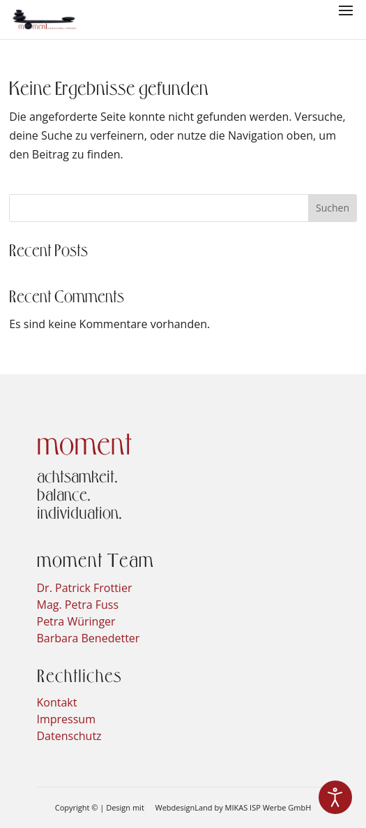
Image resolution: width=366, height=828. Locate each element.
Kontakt (57, 702)
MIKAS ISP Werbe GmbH (268, 807)
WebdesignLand (185, 807)
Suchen (332, 207)
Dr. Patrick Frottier (84, 588)
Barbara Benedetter (88, 638)
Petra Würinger (76, 621)
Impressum (66, 719)
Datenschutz (69, 736)
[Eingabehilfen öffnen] (335, 797)
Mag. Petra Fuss (78, 604)
